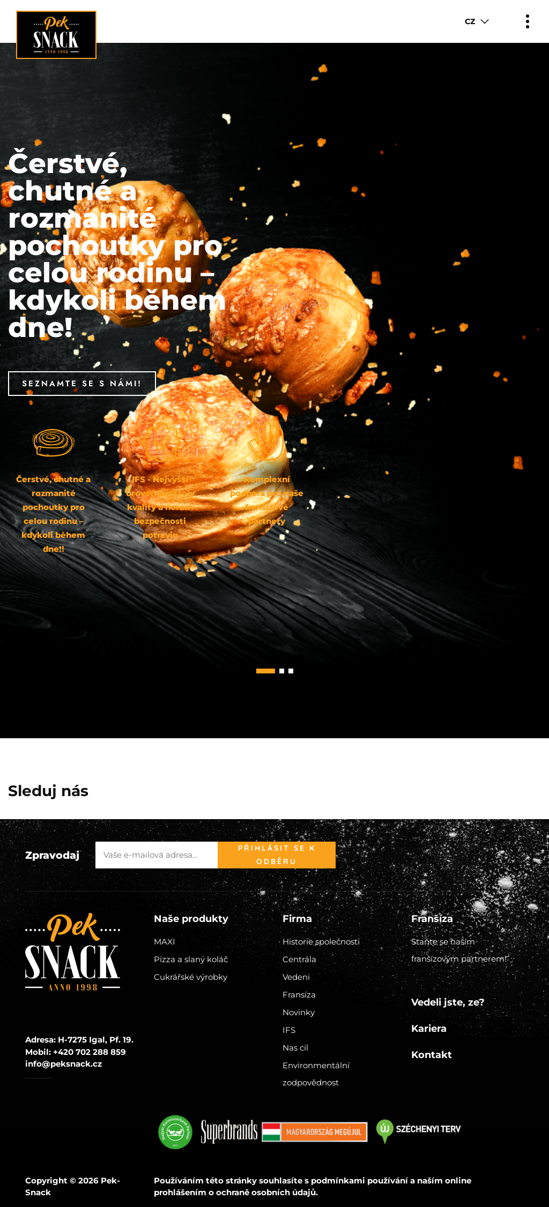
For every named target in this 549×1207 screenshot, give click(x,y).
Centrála (299, 959)
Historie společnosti (321, 941)
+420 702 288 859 (89, 1052)
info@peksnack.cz (63, 1064)
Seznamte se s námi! (82, 383)
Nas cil (295, 1048)
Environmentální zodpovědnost (316, 1074)
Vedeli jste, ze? (448, 1002)
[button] (265, 671)
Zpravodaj (52, 855)
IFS (289, 1030)
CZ (470, 21)
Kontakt (431, 1055)
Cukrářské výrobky (190, 977)
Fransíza (299, 994)
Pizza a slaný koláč (191, 959)
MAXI (164, 941)
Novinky (299, 1012)
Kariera (429, 1028)
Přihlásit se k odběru (277, 854)
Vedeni (296, 977)
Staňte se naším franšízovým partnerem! (459, 950)
